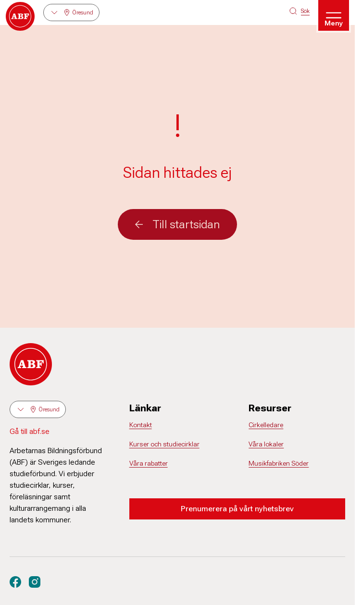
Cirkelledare (266, 425)
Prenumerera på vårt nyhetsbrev (237, 508)
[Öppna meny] (333, 15)
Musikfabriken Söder (279, 463)
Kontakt (140, 425)
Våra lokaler (266, 444)
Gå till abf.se (30, 431)
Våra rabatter (148, 463)
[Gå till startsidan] (20, 16)
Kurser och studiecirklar (164, 444)
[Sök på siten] (299, 11)
